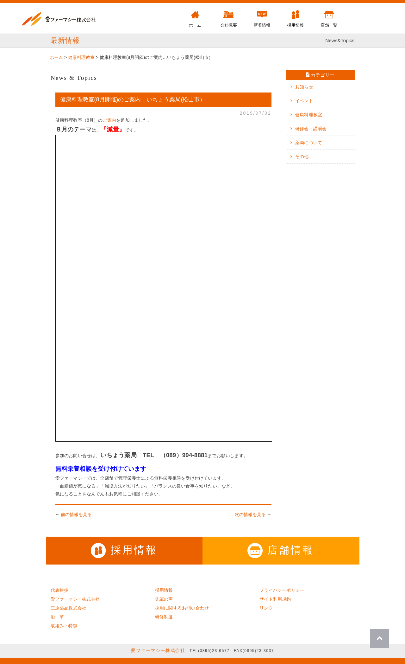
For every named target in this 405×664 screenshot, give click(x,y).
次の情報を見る (250, 514)
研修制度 (164, 616)
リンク (266, 607)
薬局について (308, 142)
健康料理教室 (308, 114)
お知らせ (304, 86)
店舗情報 (280, 550)
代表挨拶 (60, 590)
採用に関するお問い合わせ (182, 607)
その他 (302, 156)
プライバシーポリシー (281, 590)
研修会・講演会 (311, 128)
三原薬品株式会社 (69, 607)
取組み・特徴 (64, 625)
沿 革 (57, 616)
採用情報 (124, 550)
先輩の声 (164, 599)
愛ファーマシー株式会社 (75, 599)
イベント (304, 100)
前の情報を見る (76, 514)
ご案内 (109, 120)
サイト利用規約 (275, 599)
